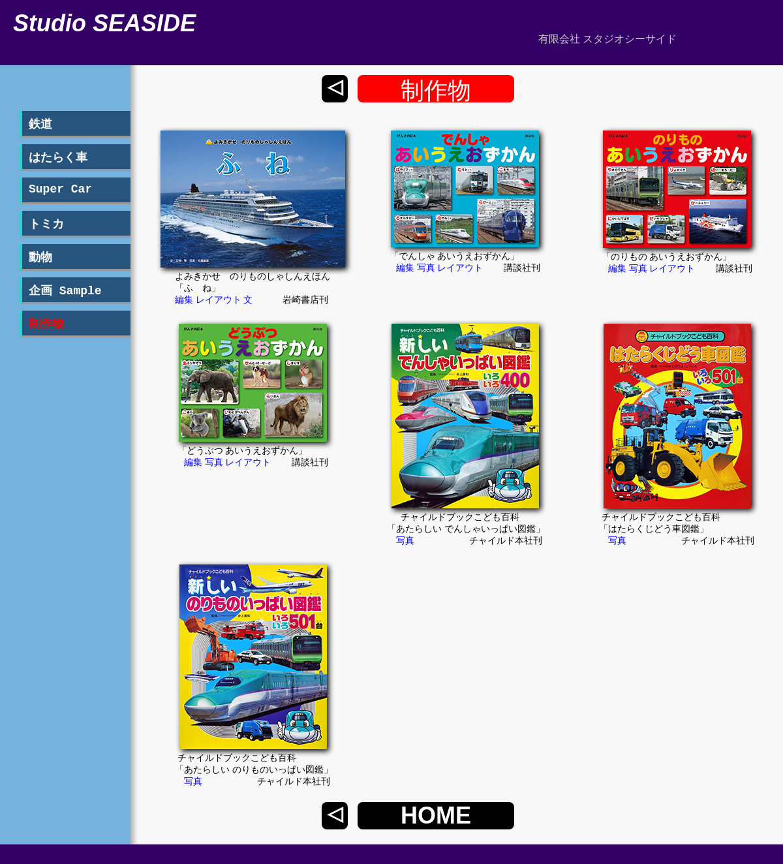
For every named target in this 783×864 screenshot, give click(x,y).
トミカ (46, 224)
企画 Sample (65, 291)
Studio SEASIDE (104, 23)
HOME (436, 815)
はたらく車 (58, 157)
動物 (40, 257)
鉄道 (40, 124)
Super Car (60, 189)
